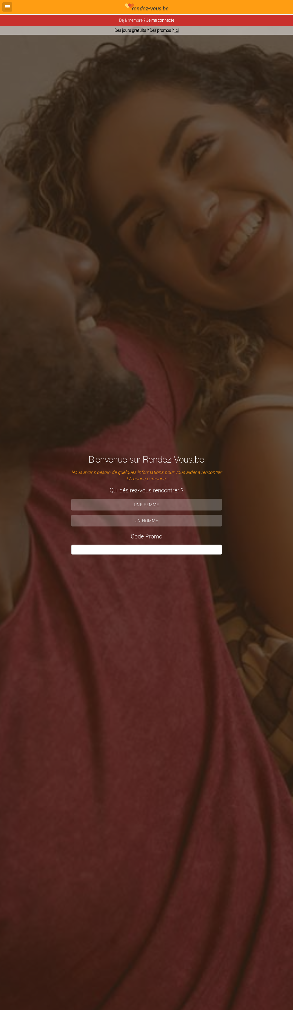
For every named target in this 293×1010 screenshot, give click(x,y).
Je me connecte (160, 20)
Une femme (146, 504)
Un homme (146, 520)
